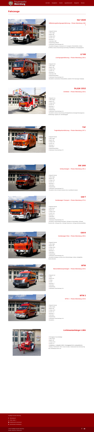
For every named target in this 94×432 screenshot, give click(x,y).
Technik (60, 2)
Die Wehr (48, 2)
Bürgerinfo (76, 2)
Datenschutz (19, 430)
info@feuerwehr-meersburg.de (16, 422)
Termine (82, 2)
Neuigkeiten (54, 2)
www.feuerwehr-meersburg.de (15, 424)
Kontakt (9, 430)
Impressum (14, 430)
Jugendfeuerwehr (68, 2)
